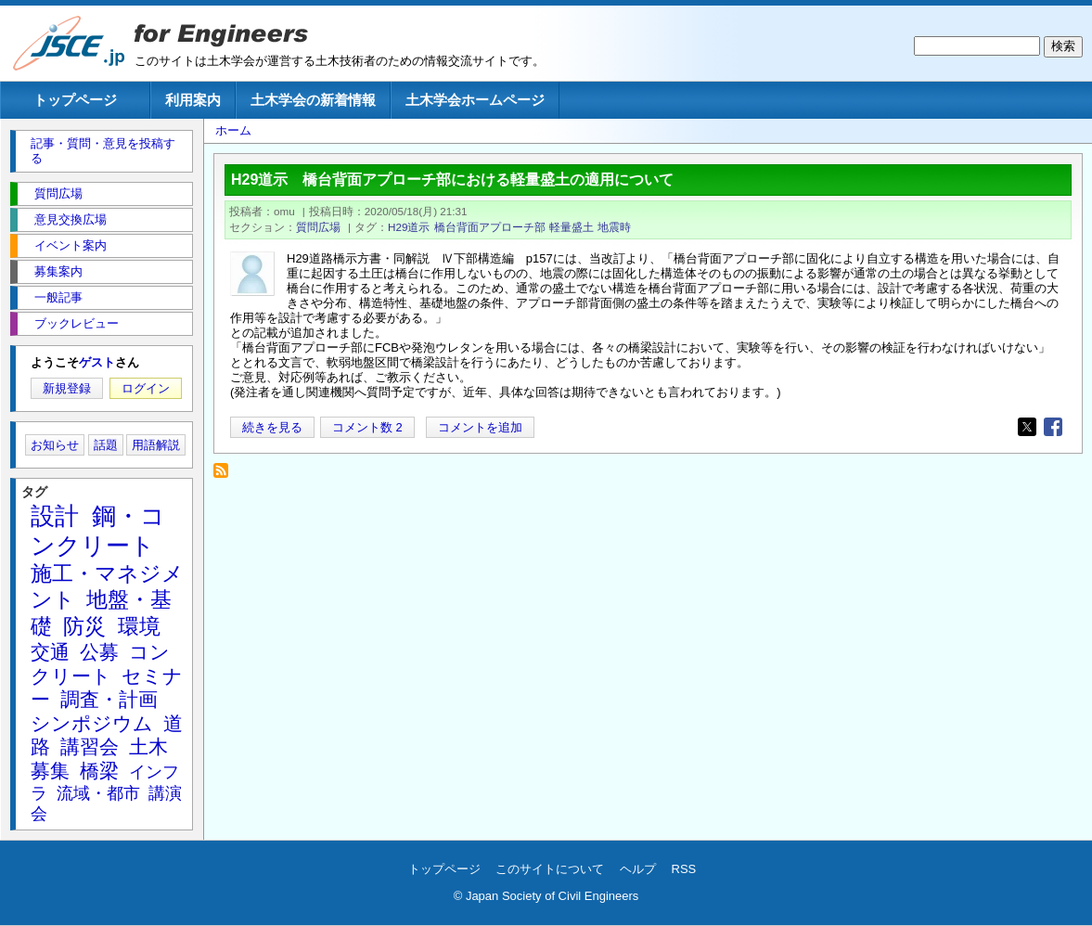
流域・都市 (98, 793)
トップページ (75, 100)
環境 (139, 626)
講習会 (89, 746)
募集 (50, 770)
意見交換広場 (70, 219)
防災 (84, 626)
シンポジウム (92, 723)
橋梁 (99, 770)
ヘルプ (638, 869)
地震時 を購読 (225, 475)
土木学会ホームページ (475, 100)
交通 (50, 651)
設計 (55, 516)
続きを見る (272, 427)
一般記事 (58, 297)
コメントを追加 (480, 427)
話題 (106, 445)
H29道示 (409, 227)
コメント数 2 (367, 427)
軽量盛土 (571, 227)
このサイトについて (549, 869)
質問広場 (318, 227)
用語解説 (156, 445)
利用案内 (193, 100)
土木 (148, 746)
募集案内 (58, 271)
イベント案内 (70, 245)
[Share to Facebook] (1053, 427)
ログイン (146, 388)
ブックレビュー (76, 323)
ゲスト (97, 362)
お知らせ (55, 445)
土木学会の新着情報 (313, 100)
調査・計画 (109, 699)
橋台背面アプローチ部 (490, 227)
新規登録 (67, 388)
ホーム (233, 130)
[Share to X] (1027, 427)
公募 (99, 651)
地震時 (614, 227)
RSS (684, 869)
